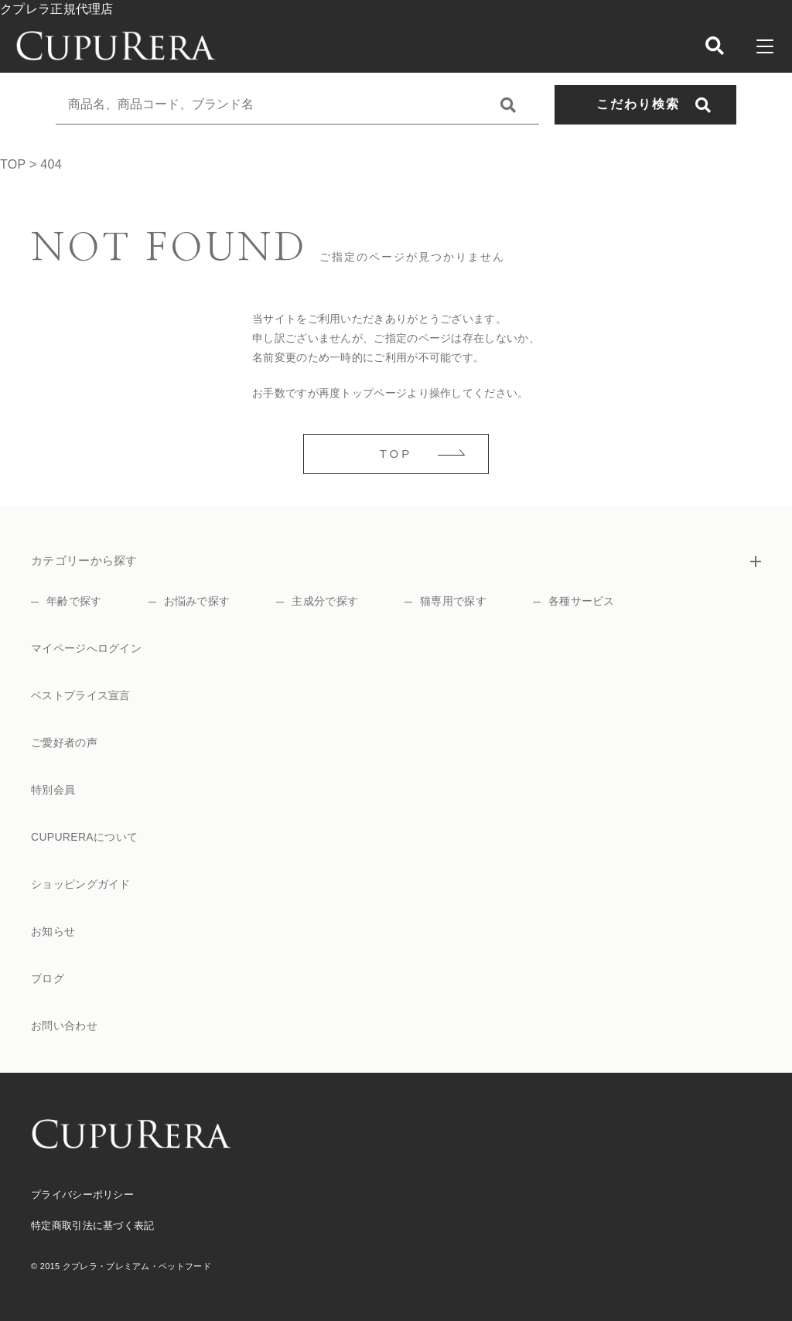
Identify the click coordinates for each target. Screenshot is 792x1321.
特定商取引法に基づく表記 (93, 1225)
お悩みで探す (197, 601)
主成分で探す (325, 601)
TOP (396, 453)
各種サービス (581, 601)
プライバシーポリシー (82, 1194)
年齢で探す (74, 601)
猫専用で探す (453, 601)
